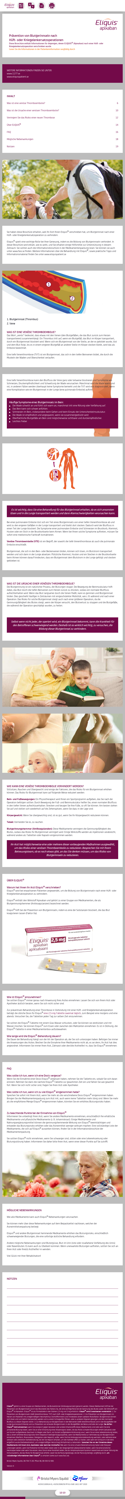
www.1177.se (13, 73)
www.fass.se (19, 251)
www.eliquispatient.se (18, 76)
